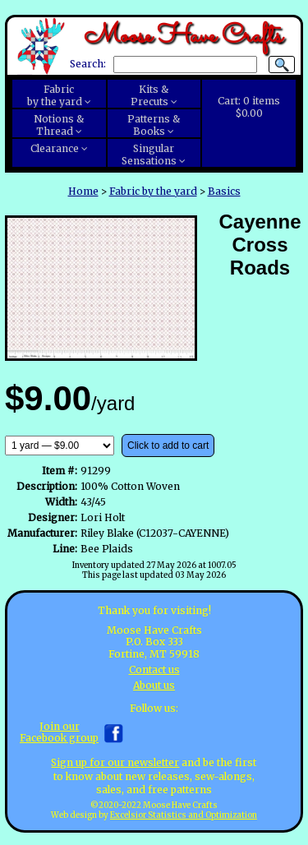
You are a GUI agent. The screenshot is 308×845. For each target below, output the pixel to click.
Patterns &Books (153, 125)
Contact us (154, 669)
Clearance (54, 148)
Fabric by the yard (153, 191)
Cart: (249, 107)
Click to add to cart (168, 445)
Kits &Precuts (150, 95)
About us (154, 685)
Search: (88, 64)
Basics (224, 191)
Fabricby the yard (54, 95)
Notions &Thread (59, 125)
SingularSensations (149, 154)
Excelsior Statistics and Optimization (183, 815)
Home (83, 191)
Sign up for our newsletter (115, 762)
